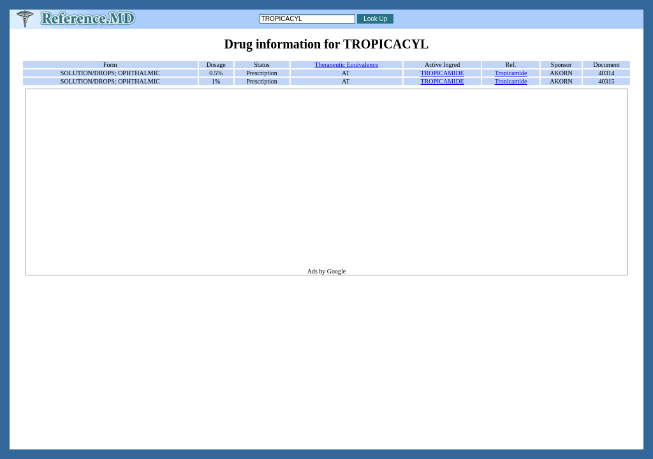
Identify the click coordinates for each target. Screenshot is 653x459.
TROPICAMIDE (442, 72)
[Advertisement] (326, 178)
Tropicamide (511, 72)
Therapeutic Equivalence (346, 64)
